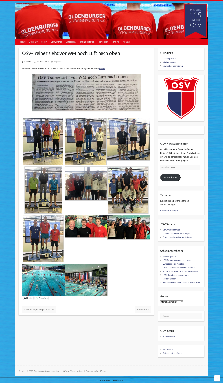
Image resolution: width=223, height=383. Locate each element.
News (23, 42)
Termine (115, 42)
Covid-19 (33, 42)
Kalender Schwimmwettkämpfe (176, 233)
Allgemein (58, 62)
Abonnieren (170, 177)
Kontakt (126, 42)
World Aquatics (169, 256)
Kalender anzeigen (169, 210)
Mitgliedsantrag (169, 62)
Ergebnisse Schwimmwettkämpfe (177, 237)
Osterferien (142, 309)
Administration (169, 336)
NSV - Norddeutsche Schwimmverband (180, 271)
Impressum (168, 349)
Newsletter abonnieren (173, 66)
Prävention (103, 42)
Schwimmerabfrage (171, 230)
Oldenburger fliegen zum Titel (39, 309)
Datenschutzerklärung (172, 353)
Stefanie (27, 62)
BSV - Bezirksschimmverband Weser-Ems (181, 282)
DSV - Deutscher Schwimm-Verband (179, 267)
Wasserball (71, 42)
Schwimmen (56, 42)
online (102, 68)
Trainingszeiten (87, 42)
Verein (44, 42)
